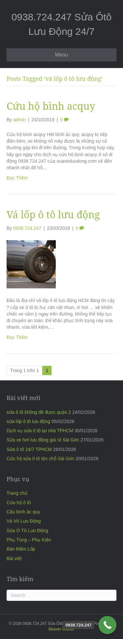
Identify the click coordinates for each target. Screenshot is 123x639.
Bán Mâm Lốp (21, 549)
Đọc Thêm (17, 177)
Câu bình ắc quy (23, 511)
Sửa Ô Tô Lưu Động (27, 530)
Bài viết (14, 558)
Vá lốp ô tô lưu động (53, 214)
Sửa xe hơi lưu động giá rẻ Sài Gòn (43, 439)
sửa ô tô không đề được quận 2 (39, 412)
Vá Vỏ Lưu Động (24, 521)
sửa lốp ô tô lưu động (28, 421)
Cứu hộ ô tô (19, 502)
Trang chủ (17, 493)
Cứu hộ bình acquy (51, 106)
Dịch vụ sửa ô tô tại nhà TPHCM (40, 430)
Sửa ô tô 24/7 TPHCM (29, 449)
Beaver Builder (61, 629)
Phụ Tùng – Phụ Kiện (29, 539)
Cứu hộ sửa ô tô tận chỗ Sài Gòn (40, 458)
